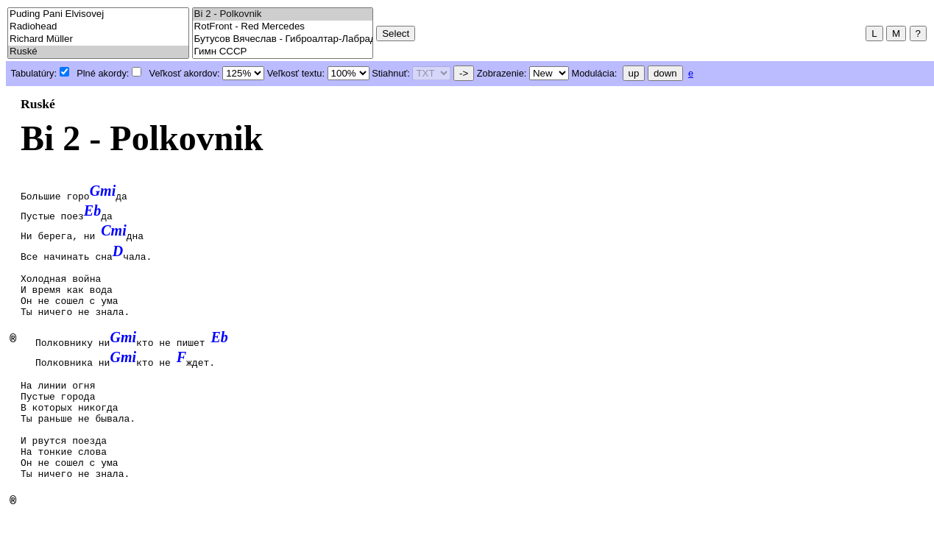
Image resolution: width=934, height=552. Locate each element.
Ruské (98, 52)
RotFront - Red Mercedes (283, 27)
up (634, 73)
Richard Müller (98, 39)
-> (463, 73)
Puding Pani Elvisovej (98, 14)
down (665, 73)
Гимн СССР (283, 52)
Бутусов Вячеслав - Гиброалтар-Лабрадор (283, 39)
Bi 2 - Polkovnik (283, 14)
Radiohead (98, 27)
